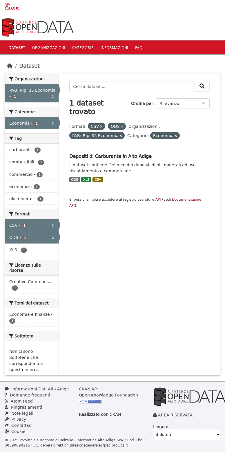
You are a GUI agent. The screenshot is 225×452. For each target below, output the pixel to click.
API (158, 199)
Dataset (16, 48)
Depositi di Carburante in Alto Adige (110, 156)
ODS (74, 179)
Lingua (160, 427)
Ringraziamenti (23, 407)
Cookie (15, 431)
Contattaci (18, 425)
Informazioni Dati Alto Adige (37, 389)
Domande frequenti (27, 395)
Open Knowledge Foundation (108, 395)
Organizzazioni (48, 48)
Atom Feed (19, 401)
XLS (86, 179)
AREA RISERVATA (175, 415)
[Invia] (202, 86)
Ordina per (142, 103)
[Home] (10, 65)
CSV (98, 179)
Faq (138, 48)
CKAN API (88, 389)
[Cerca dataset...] (132, 86)
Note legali (19, 413)
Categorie (83, 48)
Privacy (15, 419)
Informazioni (114, 48)
